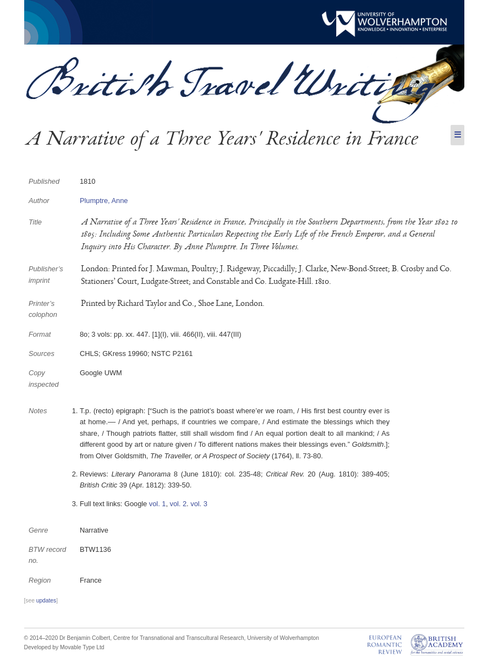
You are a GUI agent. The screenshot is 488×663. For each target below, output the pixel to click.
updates (46, 601)
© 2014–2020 (41, 638)
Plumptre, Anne (104, 200)
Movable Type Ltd (82, 647)
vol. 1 (157, 504)
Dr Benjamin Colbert (84, 638)
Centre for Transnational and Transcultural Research (178, 638)
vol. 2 (178, 504)
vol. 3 (198, 504)
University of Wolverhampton (283, 638)
